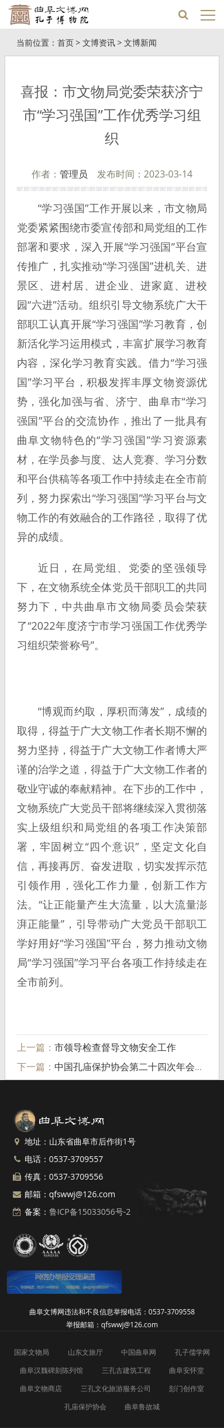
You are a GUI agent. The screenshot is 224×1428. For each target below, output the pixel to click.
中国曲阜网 (138, 1352)
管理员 (74, 174)
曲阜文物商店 (41, 1388)
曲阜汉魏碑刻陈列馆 (51, 1370)
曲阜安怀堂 (186, 1370)
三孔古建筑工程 (126, 1370)
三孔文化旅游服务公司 (116, 1388)
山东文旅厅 (85, 1352)
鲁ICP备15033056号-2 (90, 1211)
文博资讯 (98, 42)
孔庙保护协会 (85, 1407)
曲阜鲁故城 (142, 1407)
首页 (65, 42)
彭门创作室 (186, 1388)
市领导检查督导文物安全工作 (115, 1047)
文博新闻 (140, 42)
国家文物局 (31, 1352)
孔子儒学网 (192, 1352)
